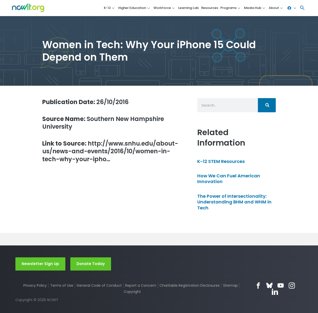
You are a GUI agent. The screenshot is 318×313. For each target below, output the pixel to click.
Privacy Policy (35, 285)
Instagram (292, 285)
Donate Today (91, 263)
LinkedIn (275, 292)
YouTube (281, 285)
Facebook (258, 285)
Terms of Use (61, 285)
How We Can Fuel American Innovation (228, 179)
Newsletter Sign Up (40, 263)
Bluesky (269, 285)
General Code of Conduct (99, 285)
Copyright (132, 291)
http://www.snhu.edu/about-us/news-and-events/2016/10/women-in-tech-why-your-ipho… (110, 151)
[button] (302, 8)
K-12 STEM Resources (221, 161)
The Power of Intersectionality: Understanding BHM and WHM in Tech (234, 202)
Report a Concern (140, 285)
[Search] (267, 105)
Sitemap (230, 285)
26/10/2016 (85, 102)
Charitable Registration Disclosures (189, 285)
